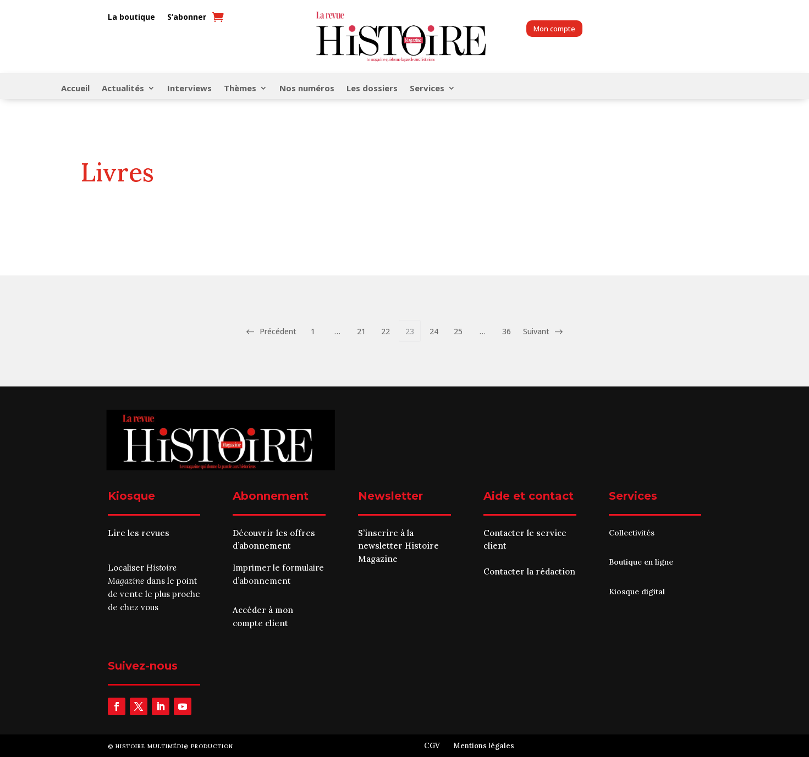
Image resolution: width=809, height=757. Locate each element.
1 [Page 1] (313, 331)
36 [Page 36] (506, 331)
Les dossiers (372, 88)
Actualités (123, 88)
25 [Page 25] (458, 331)
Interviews (189, 88)
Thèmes (240, 88)
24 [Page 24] (434, 331)
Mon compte (554, 29)
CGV (432, 745)
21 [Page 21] (361, 331)
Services (427, 88)
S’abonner (186, 17)
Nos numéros (306, 88)
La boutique (131, 17)
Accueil (75, 88)
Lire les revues (138, 533)
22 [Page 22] (385, 331)
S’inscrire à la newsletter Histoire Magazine (398, 546)
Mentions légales (483, 745)
